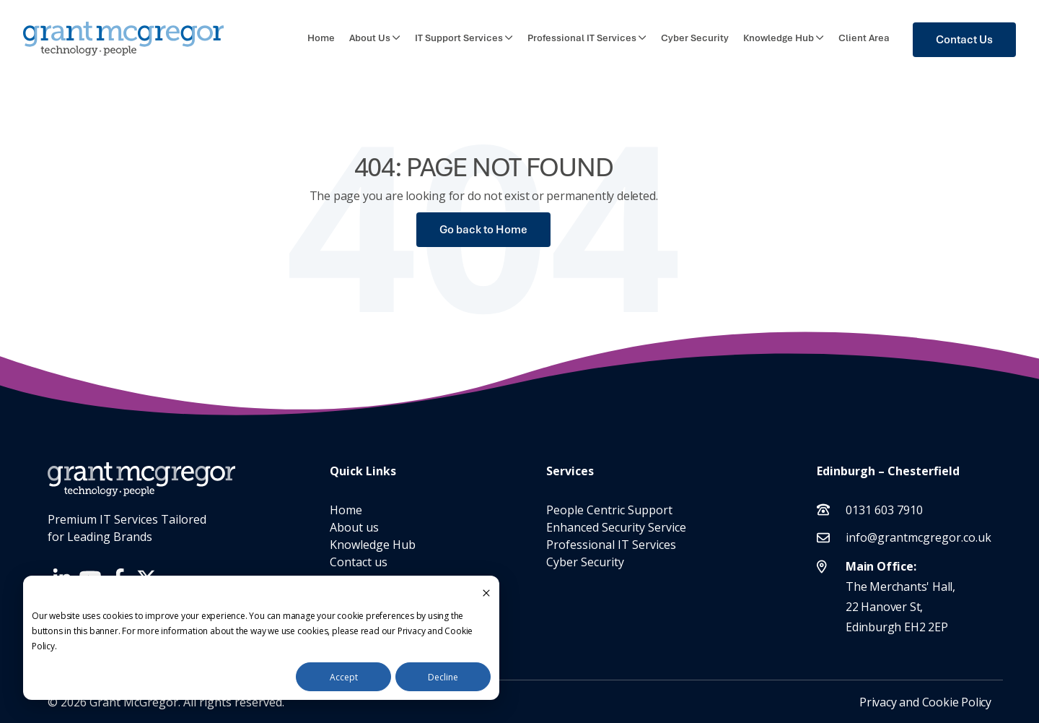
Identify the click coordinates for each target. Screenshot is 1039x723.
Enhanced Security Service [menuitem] (616, 527)
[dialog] (261, 638)
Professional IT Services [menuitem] (611, 545)
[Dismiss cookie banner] (486, 591)
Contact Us (964, 40)
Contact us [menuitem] (358, 562)
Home (321, 38)
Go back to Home (483, 229)
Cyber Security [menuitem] (585, 562)
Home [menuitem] (346, 510)
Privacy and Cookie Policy (925, 702)
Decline (443, 677)
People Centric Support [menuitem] (609, 510)
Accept (344, 677)
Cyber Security (695, 38)
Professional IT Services (581, 38)
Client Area (864, 38)
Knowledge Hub (778, 38)
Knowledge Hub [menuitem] (373, 545)
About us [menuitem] (354, 527)
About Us (369, 38)
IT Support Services (459, 38)
